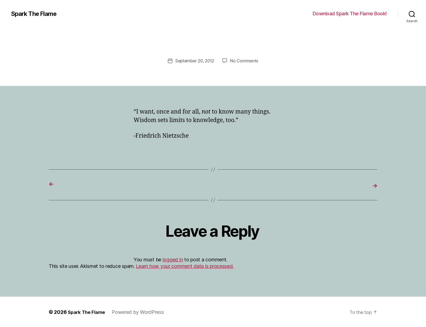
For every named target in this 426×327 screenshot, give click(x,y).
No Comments (245, 60)
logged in (173, 259)
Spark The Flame (36, 13)
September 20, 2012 (194, 60)
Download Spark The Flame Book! (350, 13)
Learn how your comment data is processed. (185, 265)
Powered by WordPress (140, 311)
